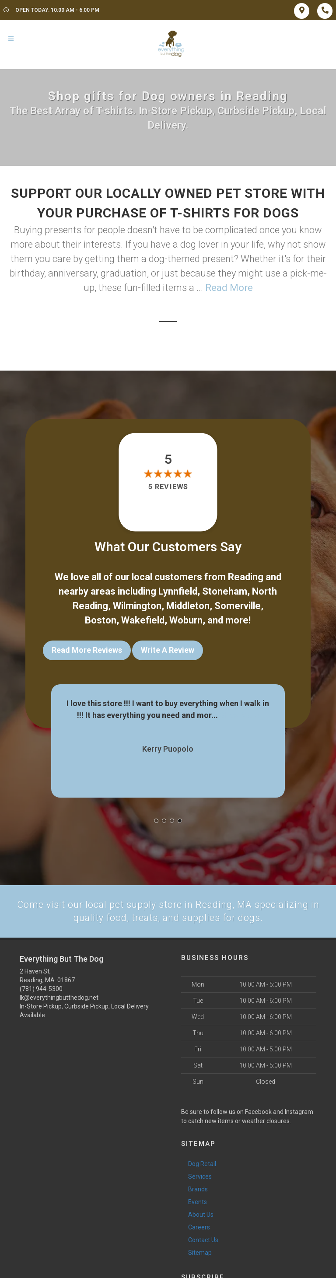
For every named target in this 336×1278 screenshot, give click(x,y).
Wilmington (137, 605)
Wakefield (142, 620)
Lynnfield (177, 591)
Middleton (188, 605)
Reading (245, 576)
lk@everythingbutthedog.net (59, 996)
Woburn (186, 620)
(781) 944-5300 (41, 987)
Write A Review (167, 650)
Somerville (237, 605)
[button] (156, 818)
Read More (229, 287)
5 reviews (168, 487)
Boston (100, 620)
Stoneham (224, 591)
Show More (239, 713)
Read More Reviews (87, 650)
